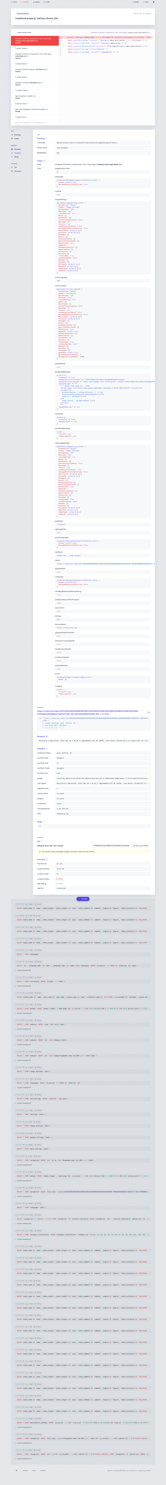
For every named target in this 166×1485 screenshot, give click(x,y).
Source (25, 1470)
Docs (34, 1470)
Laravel (43, 1470)
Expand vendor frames (23, 32)
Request (14, 145)
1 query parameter (23, 970)
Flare (123, 1471)
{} (78, 183)
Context (14, 164)
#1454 (96, 580)
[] (103, 392)
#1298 (61, 432)
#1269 (78, 289)
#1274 (96, 541)
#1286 (82, 446)
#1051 (96, 180)
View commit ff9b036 (140, 846)
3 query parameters (23, 1165)
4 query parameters (23, 1013)
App (12, 131)
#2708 (89, 677)
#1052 (82, 203)
